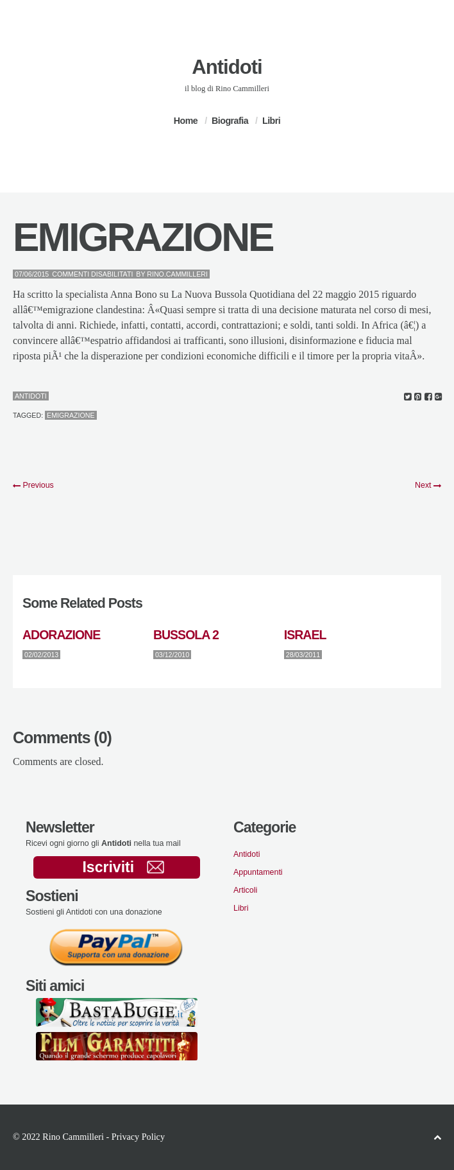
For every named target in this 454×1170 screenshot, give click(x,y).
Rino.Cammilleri (177, 274)
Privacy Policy (138, 1136)
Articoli (245, 890)
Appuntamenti (258, 872)
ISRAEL (305, 635)
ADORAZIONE (61, 635)
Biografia (230, 121)
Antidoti (227, 67)
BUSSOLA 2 (186, 635)
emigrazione (71, 415)
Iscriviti (123, 867)
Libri (271, 121)
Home (186, 121)
